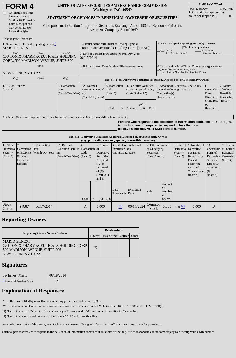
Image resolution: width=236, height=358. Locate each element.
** (3, 280)
